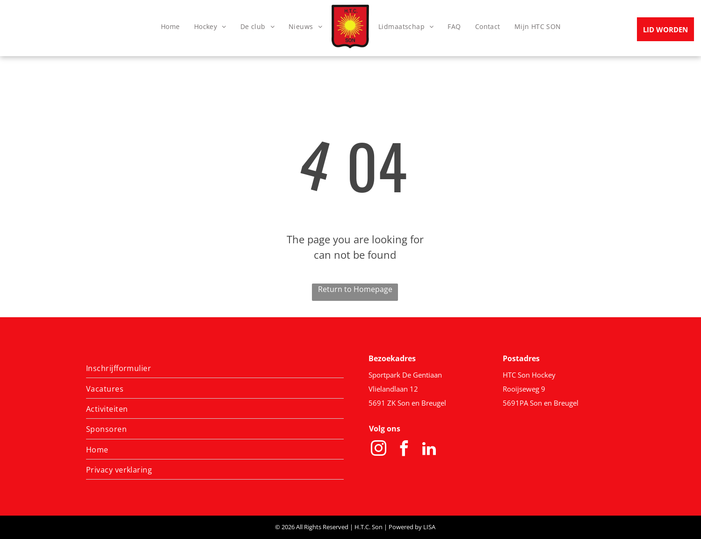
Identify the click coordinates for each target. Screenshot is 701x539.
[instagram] (378, 450)
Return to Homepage (355, 289)
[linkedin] (429, 450)
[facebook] (404, 450)
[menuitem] (170, 26)
